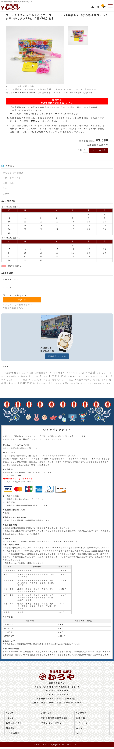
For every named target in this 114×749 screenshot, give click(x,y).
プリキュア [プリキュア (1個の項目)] (47, 380)
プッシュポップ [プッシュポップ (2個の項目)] (35, 380)
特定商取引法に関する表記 (55, 720)
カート (79, 735)
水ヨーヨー (90, 89)
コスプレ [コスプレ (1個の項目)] (80, 376)
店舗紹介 (10, 730)
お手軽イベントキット (24, 89)
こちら (73, 456)
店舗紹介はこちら (57, 356)
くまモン (57, 89)
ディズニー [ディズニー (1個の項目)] (11, 380)
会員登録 (80, 720)
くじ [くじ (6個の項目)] (103, 372)
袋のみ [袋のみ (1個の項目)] (72, 383)
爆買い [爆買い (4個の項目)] (51, 383)
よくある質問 (13, 735)
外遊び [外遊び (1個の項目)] (71, 380)
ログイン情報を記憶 (14, 295)
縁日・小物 (28, 86)
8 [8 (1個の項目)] (1, 373)
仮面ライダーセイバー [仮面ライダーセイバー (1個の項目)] (60, 380)
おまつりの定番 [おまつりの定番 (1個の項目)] (28, 373)
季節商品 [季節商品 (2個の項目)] (88, 380)
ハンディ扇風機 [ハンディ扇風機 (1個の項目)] (22, 380)
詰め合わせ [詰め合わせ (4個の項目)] (81, 383)
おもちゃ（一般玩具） (14, 173)
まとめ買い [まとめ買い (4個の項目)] (12, 376)
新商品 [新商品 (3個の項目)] (105, 380)
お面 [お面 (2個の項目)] (98, 373)
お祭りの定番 (44, 89)
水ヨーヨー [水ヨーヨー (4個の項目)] (42, 383)
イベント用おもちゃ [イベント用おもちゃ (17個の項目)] (53, 376)
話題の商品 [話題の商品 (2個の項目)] (92, 383)
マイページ (81, 725)
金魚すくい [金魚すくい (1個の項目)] (102, 383)
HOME (9, 720)
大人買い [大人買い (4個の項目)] (79, 380)
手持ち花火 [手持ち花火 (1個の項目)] (97, 380)
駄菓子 (6, 193)
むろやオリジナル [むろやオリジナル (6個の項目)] (28, 376)
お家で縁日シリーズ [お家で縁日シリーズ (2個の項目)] (43, 373)
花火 (5, 188)
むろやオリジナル (73, 89)
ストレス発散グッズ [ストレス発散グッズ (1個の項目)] (91, 376)
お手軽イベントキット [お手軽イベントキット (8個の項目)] (65, 372)
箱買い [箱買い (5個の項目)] (65, 383)
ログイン (80, 730)
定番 (19, 86)
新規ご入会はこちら (13, 308)
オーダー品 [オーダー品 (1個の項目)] (72, 376)
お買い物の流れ (18, 448)
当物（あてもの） (12, 178)
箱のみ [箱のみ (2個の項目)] (59, 383)
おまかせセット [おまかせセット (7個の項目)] (12, 372)
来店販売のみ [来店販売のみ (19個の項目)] (26, 383)
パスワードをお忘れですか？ (18, 305)
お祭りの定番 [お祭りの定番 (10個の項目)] (87, 372)
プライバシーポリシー (52, 725)
